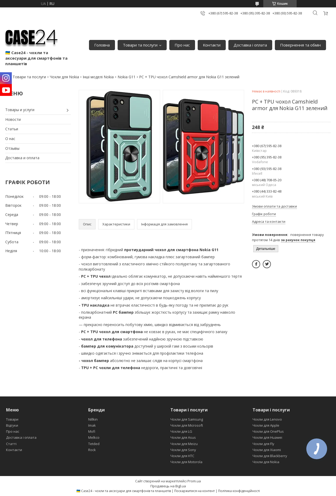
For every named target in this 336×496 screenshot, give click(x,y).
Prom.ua (194, 481)
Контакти (211, 45)
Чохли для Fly (263, 443)
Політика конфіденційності (239, 491)
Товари (12, 419)
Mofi (91, 431)
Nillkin (93, 419)
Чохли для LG (181, 431)
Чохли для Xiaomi (267, 449)
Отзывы (12, 148)
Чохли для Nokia (64, 76)
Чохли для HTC (182, 455)
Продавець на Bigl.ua (168, 486)
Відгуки (12, 425)
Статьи (11, 128)
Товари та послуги (140, 45)
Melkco (93, 437)
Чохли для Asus (183, 437)
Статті (11, 443)
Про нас (182, 45)
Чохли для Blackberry (270, 455)
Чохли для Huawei (267, 437)
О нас (10, 138)
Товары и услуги (19, 109)
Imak (92, 425)
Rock (92, 449)
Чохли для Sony (183, 449)
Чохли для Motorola (186, 461)
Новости (13, 119)
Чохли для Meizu (184, 443)
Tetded (93, 443)
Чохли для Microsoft (186, 425)
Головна (102, 45)
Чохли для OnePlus (268, 431)
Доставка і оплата (250, 45)
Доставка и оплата (22, 157)
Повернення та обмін (300, 45)
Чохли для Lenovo (267, 419)
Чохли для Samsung (186, 419)
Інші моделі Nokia (98, 76)
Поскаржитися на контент (194, 491)
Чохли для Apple (266, 425)
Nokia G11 (126, 76)
